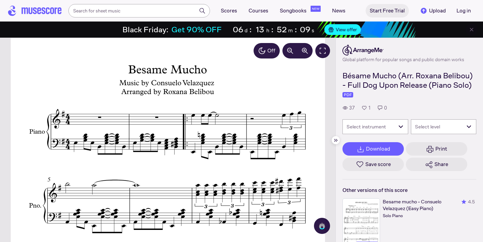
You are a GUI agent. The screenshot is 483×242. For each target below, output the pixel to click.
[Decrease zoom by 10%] (290, 50)
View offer (342, 29)
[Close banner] (472, 30)
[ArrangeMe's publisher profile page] (403, 50)
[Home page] (35, 10)
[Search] (202, 10)
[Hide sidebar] (336, 140)
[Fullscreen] (322, 50)
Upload (433, 11)
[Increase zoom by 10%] (305, 50)
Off (266, 51)
